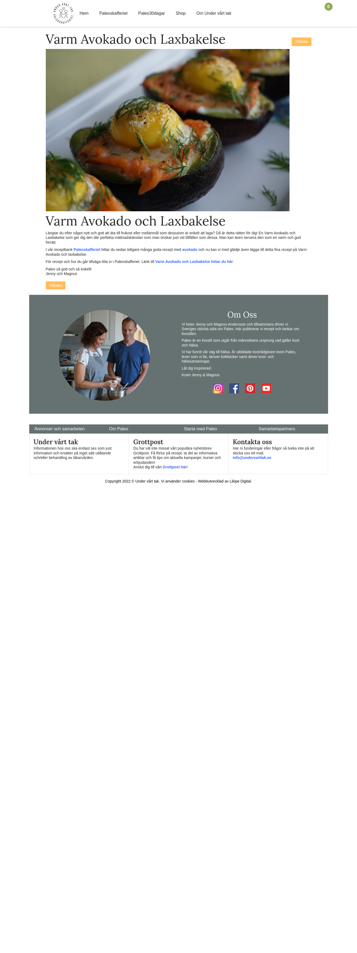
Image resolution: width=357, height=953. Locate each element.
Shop (181, 13)
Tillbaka (301, 41)
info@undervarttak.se (252, 457)
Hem (84, 13)
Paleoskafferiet (113, 13)
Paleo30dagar (151, 13)
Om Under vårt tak (213, 13)
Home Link (63, 13)
